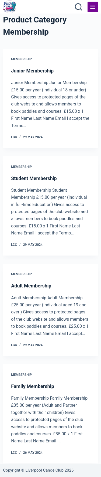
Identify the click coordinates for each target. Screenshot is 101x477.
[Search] (78, 7)
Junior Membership (32, 71)
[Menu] (93, 7)
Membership (21, 59)
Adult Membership (31, 286)
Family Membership (32, 386)
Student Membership (34, 178)
